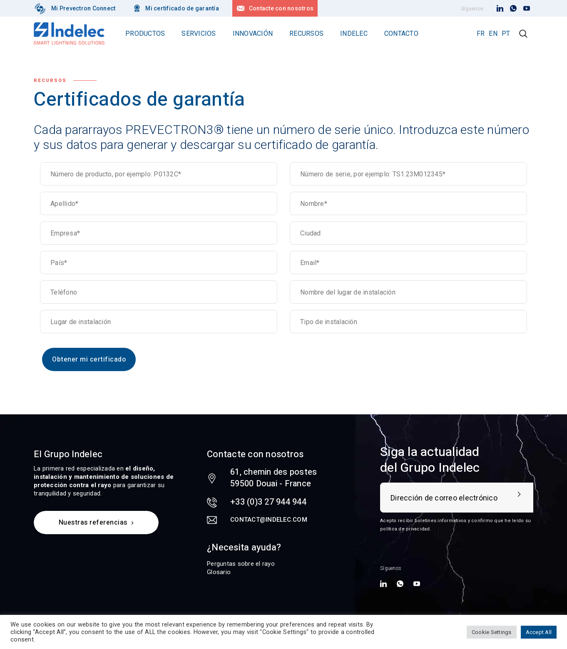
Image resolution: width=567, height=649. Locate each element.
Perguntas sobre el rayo (241, 563)
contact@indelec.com (268, 519)
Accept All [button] (539, 632)
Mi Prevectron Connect (83, 8)
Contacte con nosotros (281, 8)
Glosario (219, 572)
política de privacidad (405, 529)
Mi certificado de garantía (182, 8)
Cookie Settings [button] (492, 632)
